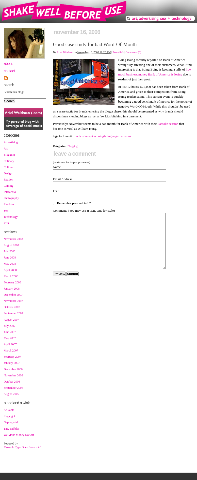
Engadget (9, 416)
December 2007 (13, 294)
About (8, 63)
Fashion (8, 179)
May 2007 (10, 338)
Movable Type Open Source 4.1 (23, 447)
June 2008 (10, 257)
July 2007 (9, 326)
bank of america (85, 136)
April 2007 (10, 344)
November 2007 (13, 301)
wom (127, 136)
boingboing (104, 136)
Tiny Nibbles (11, 428)
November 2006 (13, 375)
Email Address (62, 179)
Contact (9, 71)
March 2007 (11, 350)
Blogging (9, 154)
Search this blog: (14, 92)
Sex (6, 210)
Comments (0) (133, 52)
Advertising (11, 142)
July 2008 (9, 251)
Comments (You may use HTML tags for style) (84, 210)
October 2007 (12, 307)
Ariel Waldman (65, 52)
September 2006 (13, 387)
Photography (11, 198)
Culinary (9, 161)
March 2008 (11, 276)
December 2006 (13, 369)
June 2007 (10, 332)
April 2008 (10, 270)
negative (117, 136)
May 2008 (10, 263)
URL (56, 191)
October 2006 (12, 381)
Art (6, 148)
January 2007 (12, 363)
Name (57, 167)
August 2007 (11, 319)
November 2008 (13, 239)
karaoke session (168, 124)
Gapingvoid (11, 422)
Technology (11, 217)
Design (8, 173)
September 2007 (13, 313)
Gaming (8, 185)
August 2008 (11, 245)
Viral (7, 223)
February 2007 (12, 356)
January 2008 (12, 288)
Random (9, 204)
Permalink (118, 52)
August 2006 (11, 394)
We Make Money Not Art (19, 435)
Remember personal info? (72, 203)
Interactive (10, 192)
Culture (8, 167)
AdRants (9, 410)
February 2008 (12, 282)
